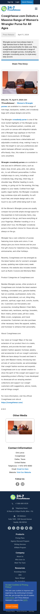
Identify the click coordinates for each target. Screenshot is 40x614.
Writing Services (20, 544)
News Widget (20, 578)
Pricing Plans (20, 538)
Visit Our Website (24, 472)
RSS (20, 575)
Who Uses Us (20, 559)
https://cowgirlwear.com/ (12, 402)
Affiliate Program (20, 547)
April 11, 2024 (23, 35)
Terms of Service (22, 611)
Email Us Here (22, 469)
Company (20, 553)
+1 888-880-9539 (21, 503)
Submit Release (27, 2)
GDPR (25, 600)
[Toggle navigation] (36, 8)
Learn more (9, 598)
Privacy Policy (10, 611)
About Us (20, 556)
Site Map (31, 611)
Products (20, 534)
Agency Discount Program (20, 541)
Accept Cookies (11, 606)
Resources (20, 568)
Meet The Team (20, 563)
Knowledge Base (20, 572)
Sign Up (10, 2)
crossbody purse (19, 120)
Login (17, 2)
